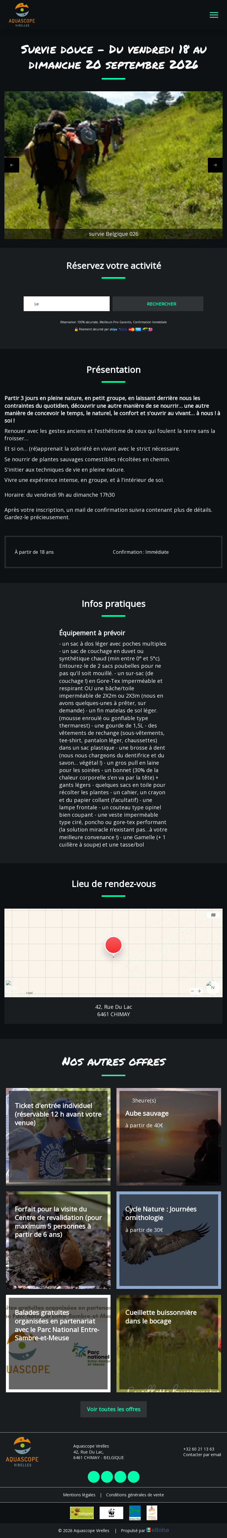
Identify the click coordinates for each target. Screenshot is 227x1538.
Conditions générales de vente (135, 1495)
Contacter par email (198, 1454)
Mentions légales (79, 1495)
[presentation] (11, 165)
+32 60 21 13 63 (195, 1449)
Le (37, 303)
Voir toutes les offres (113, 1409)
